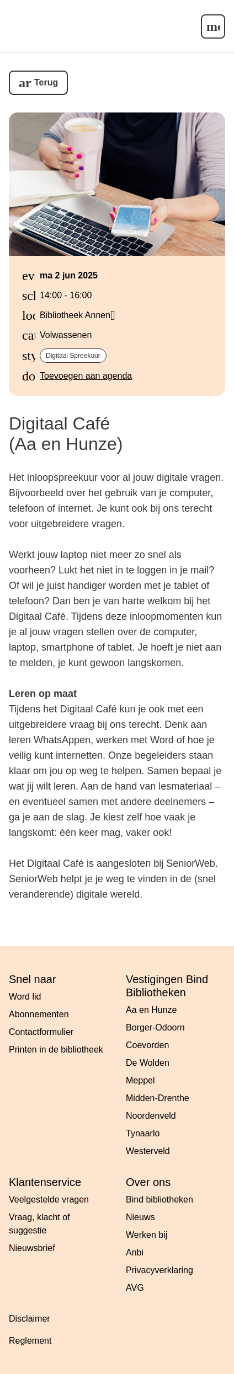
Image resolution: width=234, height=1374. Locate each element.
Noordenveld (151, 1115)
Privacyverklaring (159, 1270)
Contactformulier (41, 1032)
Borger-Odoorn (155, 1027)
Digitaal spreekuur (73, 355)
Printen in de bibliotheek (56, 1049)
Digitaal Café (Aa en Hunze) (66, 434)
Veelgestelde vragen (49, 1199)
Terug (46, 82)
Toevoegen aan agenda (86, 375)
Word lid (25, 996)
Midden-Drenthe (157, 1098)
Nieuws (140, 1217)
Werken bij (146, 1234)
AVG (135, 1287)
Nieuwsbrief (32, 1248)
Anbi (134, 1252)
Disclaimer (29, 1318)
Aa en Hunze (151, 1010)
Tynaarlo (142, 1133)
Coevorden (147, 1045)
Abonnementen (39, 1014)
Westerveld (148, 1151)
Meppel (140, 1080)
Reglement (30, 1340)
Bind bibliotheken (159, 1199)
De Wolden (147, 1062)
